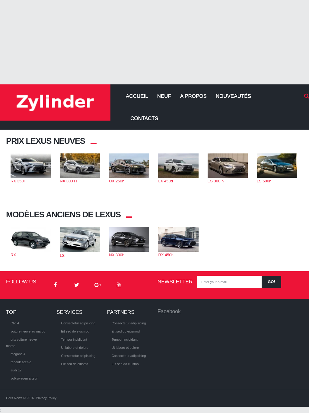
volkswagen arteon (24, 378)
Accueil (137, 96)
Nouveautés (233, 96)
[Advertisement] (154, 42)
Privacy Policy (46, 398)
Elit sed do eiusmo (74, 364)
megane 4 (18, 354)
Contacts (144, 118)
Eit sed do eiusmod (75, 331)
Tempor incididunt (74, 339)
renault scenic (21, 362)
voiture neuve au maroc (28, 331)
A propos (193, 96)
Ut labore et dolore (74, 347)
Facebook (169, 311)
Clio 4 (15, 323)
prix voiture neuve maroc (21, 343)
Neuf (164, 96)
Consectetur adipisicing (78, 323)
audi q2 (16, 370)
